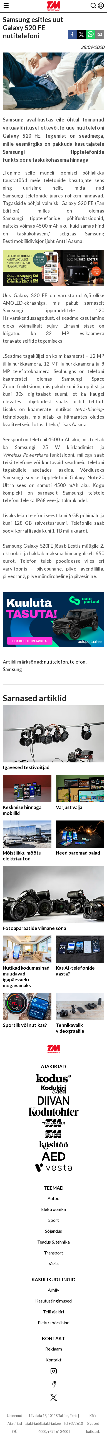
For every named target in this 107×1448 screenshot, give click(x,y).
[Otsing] (93, 6)
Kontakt (53, 1359)
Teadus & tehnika (53, 1241)
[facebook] (72, 35)
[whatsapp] (90, 35)
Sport (53, 1220)
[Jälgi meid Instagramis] (53, 1371)
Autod (53, 1198)
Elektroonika (53, 1209)
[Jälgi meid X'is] (53, 1398)
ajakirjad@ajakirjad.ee (43, 1423)
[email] (99, 35)
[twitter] (81, 35)
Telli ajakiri (53, 1311)
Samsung (12, 669)
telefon (77, 662)
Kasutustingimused (53, 1300)
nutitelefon (56, 662)
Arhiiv (53, 1289)
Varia (54, 1263)
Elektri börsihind (53, 1322)
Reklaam (53, 1348)
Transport (53, 1252)
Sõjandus (53, 1231)
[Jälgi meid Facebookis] (53, 1385)
